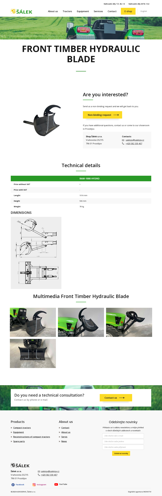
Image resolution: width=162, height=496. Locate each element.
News (64, 441)
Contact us (111, 397)
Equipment (83, 11)
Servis (64, 436)
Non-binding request (100, 114)
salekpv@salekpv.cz (135, 140)
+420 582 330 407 (134, 143)
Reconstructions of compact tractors (31, 436)
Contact (112, 11)
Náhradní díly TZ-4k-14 (114, 4)
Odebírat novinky (121, 453)
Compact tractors (22, 427)
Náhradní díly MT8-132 (139, 4)
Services (98, 11)
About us (53, 11)
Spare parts (19, 441)
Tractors (67, 11)
